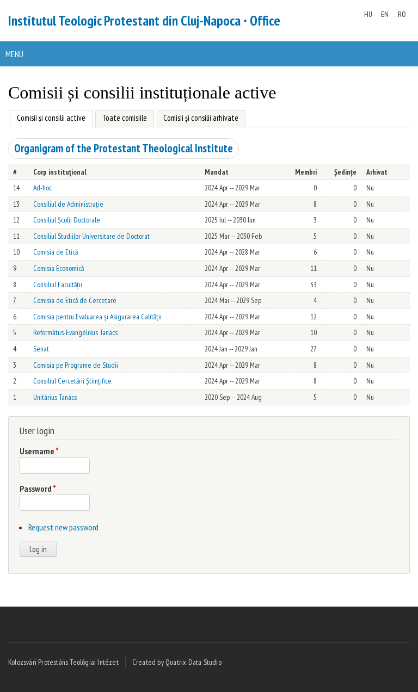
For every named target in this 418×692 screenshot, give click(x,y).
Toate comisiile (124, 118)
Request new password (63, 527)
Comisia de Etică (55, 252)
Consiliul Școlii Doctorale (66, 220)
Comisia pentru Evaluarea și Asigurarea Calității (97, 317)
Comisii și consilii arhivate (200, 118)
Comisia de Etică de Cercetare (74, 300)
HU (368, 14)
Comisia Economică (58, 268)
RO (402, 14)
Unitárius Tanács (55, 397)
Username (39, 451)
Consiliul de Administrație (68, 204)
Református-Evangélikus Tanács (75, 332)
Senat (41, 349)
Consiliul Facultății (57, 284)
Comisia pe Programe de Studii (75, 365)
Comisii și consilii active (47, 116)
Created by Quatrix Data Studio (177, 662)
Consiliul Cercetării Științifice (72, 381)
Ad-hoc (42, 188)
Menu (14, 53)
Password (38, 488)
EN (385, 14)
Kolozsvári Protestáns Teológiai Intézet (63, 662)
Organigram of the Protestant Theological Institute (123, 148)
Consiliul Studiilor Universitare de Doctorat (91, 236)
